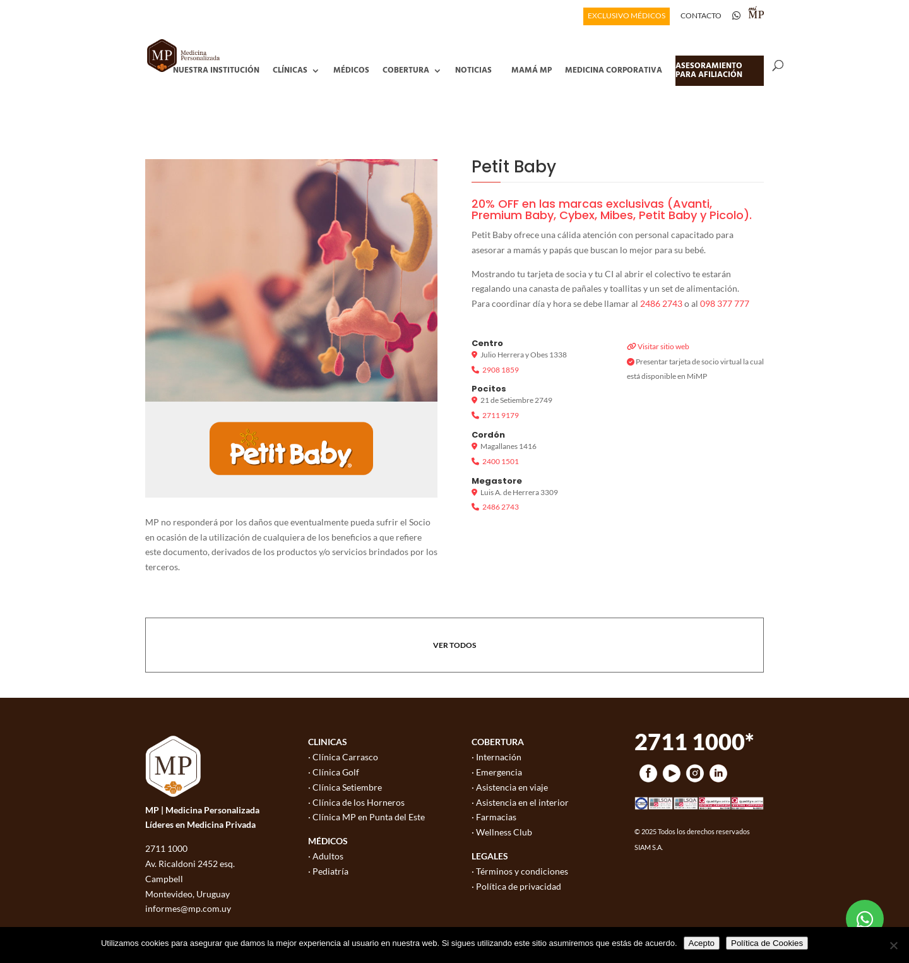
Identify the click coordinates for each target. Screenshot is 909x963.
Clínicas (290, 70)
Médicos (351, 70)
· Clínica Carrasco (343, 756)
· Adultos (325, 856)
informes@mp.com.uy (188, 908)
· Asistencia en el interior (520, 802)
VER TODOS (454, 645)
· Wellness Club (502, 832)
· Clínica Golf (333, 772)
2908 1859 (500, 369)
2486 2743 (661, 303)
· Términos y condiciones (520, 871)
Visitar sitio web (663, 346)
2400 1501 (500, 461)
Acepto (702, 943)
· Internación (496, 756)
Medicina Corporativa (613, 70)
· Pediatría (328, 871)
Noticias (473, 70)
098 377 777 (724, 303)
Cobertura (406, 70)
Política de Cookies (767, 943)
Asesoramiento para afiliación (708, 70)
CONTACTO (701, 16)
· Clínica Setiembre (345, 787)
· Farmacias (494, 816)
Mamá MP (531, 70)
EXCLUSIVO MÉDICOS (626, 16)
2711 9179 (500, 415)
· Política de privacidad (516, 886)
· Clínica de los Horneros (356, 802)
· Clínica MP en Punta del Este (366, 816)
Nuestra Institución (216, 70)
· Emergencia (497, 772)
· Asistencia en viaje (510, 787)
